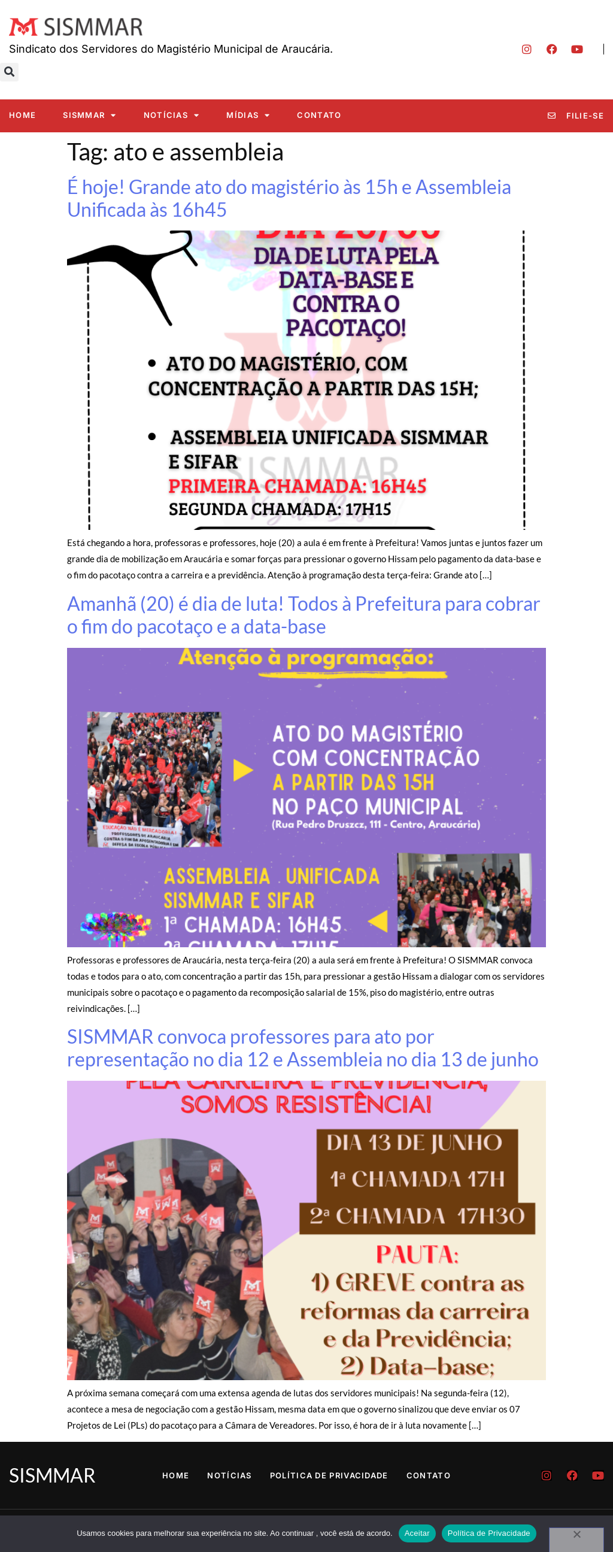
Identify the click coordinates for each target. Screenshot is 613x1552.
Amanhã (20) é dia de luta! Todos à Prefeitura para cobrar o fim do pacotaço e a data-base (304, 615)
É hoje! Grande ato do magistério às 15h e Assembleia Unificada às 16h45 (289, 198)
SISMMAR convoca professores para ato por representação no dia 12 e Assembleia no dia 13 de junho (303, 1047)
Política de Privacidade (329, 1475)
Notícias (172, 115)
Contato (319, 115)
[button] (9, 72)
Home (22, 115)
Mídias (248, 115)
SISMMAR (89, 115)
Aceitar (417, 1533)
